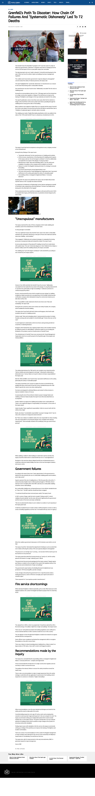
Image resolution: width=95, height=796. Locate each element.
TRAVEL (67, 2)
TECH (55, 2)
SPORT (49, 2)
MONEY (43, 2)
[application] (77, 43)
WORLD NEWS (35, 2)
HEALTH (61, 2)
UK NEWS (26, 2)
